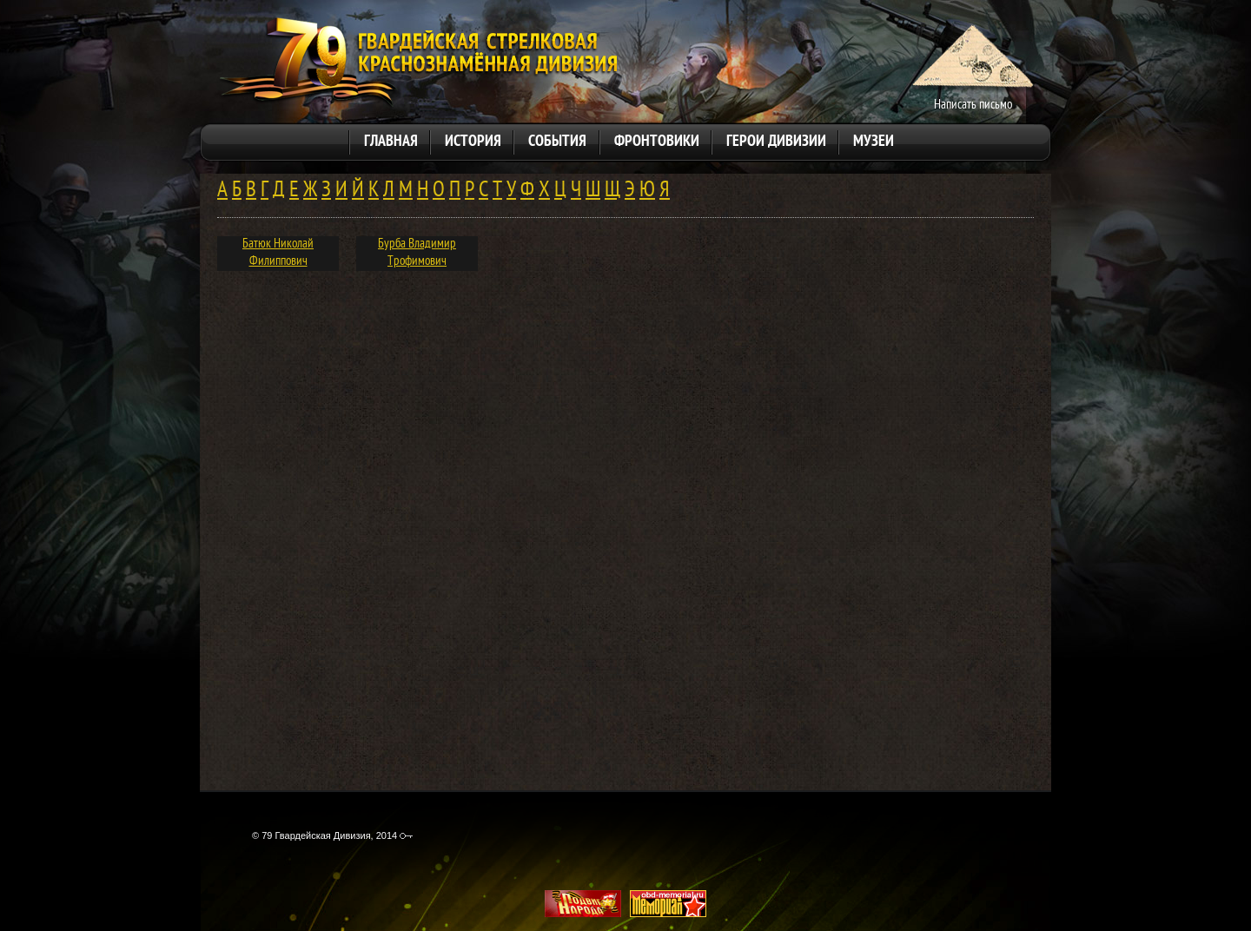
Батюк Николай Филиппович (278, 253)
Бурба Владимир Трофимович (417, 253)
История (473, 142)
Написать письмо (973, 105)
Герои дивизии (776, 142)
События (557, 142)
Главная (391, 142)
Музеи (873, 142)
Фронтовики (656, 142)
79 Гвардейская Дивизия (417, 63)
